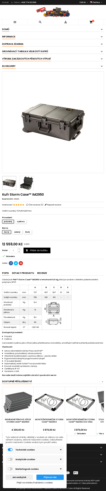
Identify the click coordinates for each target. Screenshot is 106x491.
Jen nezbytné (19, 477)
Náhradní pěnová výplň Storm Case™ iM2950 (18, 420)
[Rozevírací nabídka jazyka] (96, 2)
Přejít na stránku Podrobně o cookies (35, 482)
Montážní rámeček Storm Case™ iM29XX (49, 420)
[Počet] (13, 250)
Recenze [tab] (42, 273)
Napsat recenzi (54, 204)
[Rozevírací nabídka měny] (84, 2)
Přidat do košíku (36, 250)
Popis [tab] (5, 273)
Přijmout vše (50, 477)
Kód (4, 199)
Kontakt (5, 2)
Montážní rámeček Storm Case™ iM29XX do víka (80, 420)
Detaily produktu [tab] (23, 273)
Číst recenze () (36, 204)
